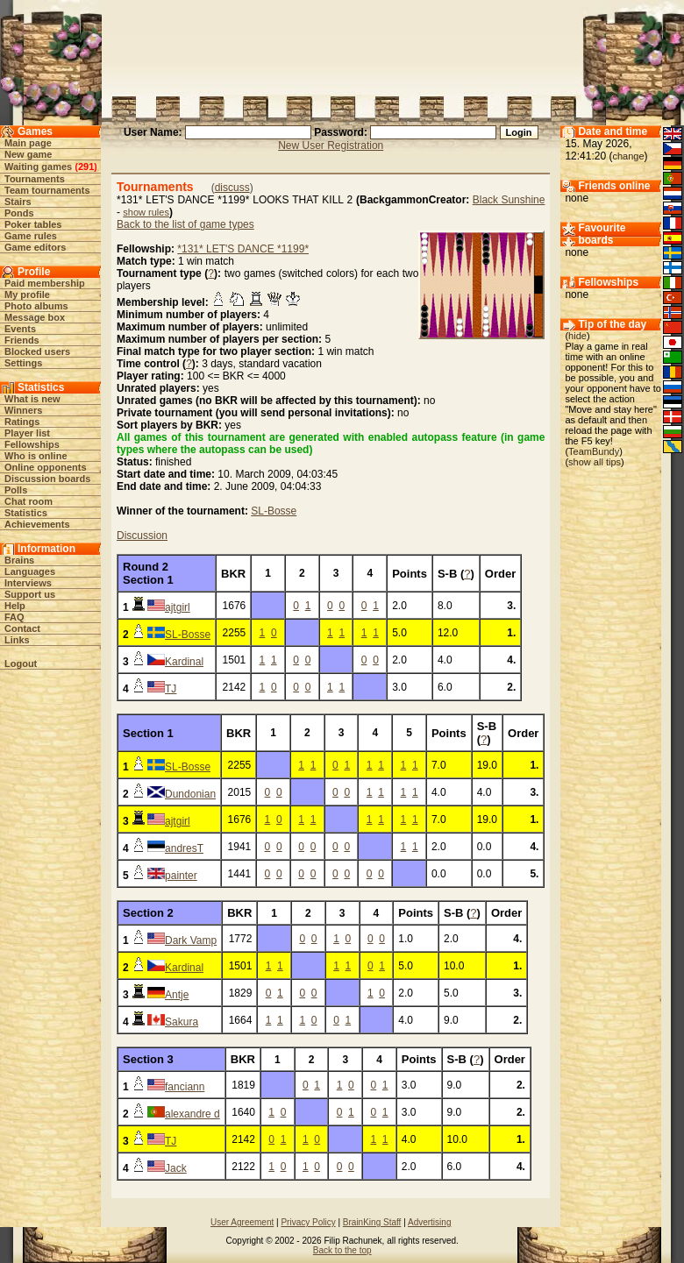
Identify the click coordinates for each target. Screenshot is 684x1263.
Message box (34, 317)
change (628, 156)
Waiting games (38, 166)
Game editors (35, 247)
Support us (29, 594)
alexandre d (192, 1114)
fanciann (184, 1087)
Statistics (25, 512)
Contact (22, 628)
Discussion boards (47, 478)
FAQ (14, 617)
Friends (21, 340)
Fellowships (32, 444)
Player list (27, 433)
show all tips (594, 462)
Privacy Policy (308, 1222)
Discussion (142, 535)
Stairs (18, 201)
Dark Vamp (191, 940)
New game (28, 154)
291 (86, 166)
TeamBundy (593, 451)
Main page (28, 143)
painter (181, 875)
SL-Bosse (273, 511)
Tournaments (34, 179)
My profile (27, 294)
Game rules (30, 236)
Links (17, 640)
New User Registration (330, 145)
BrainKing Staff (372, 1222)
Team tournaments (47, 190)
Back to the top (342, 1250)
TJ (170, 689)
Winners (23, 410)
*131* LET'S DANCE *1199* (243, 249)
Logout (20, 663)
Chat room (28, 501)
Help (14, 605)
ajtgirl (177, 607)
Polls (15, 490)
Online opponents (45, 467)
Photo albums (36, 306)
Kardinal (184, 662)
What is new (32, 399)
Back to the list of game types (185, 224)
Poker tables (32, 224)
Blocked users (37, 351)
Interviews (28, 583)
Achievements (37, 524)
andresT (184, 848)
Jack (176, 1168)
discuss (232, 187)
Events (20, 328)
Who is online (36, 456)
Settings (23, 363)
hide (577, 335)
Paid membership (44, 283)
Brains (19, 560)
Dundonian (190, 794)
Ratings (21, 421)
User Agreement (242, 1222)
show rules (146, 212)
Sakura (181, 1022)
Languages (29, 571)
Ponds (19, 213)
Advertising (429, 1222)
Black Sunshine (509, 200)
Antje (177, 995)
